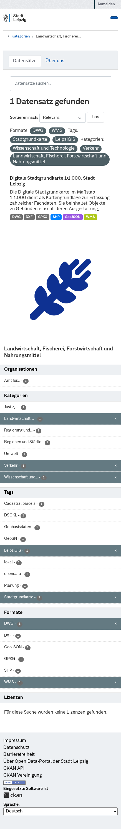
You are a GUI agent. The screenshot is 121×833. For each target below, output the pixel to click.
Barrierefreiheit (19, 754)
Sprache (11, 805)
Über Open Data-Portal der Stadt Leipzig (45, 761)
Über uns (55, 61)
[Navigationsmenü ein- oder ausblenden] (114, 17)
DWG (16, 217)
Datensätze (25, 61)
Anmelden (106, 4)
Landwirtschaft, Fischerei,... (58, 36)
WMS (90, 217)
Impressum (14, 741)
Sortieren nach (23, 118)
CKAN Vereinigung (22, 775)
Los (95, 117)
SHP (56, 217)
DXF (29, 217)
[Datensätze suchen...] (60, 83)
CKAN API (13, 768)
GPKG (42, 217)
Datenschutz (16, 748)
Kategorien (21, 36)
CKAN (12, 795)
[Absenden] (107, 80)
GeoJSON (72, 217)
